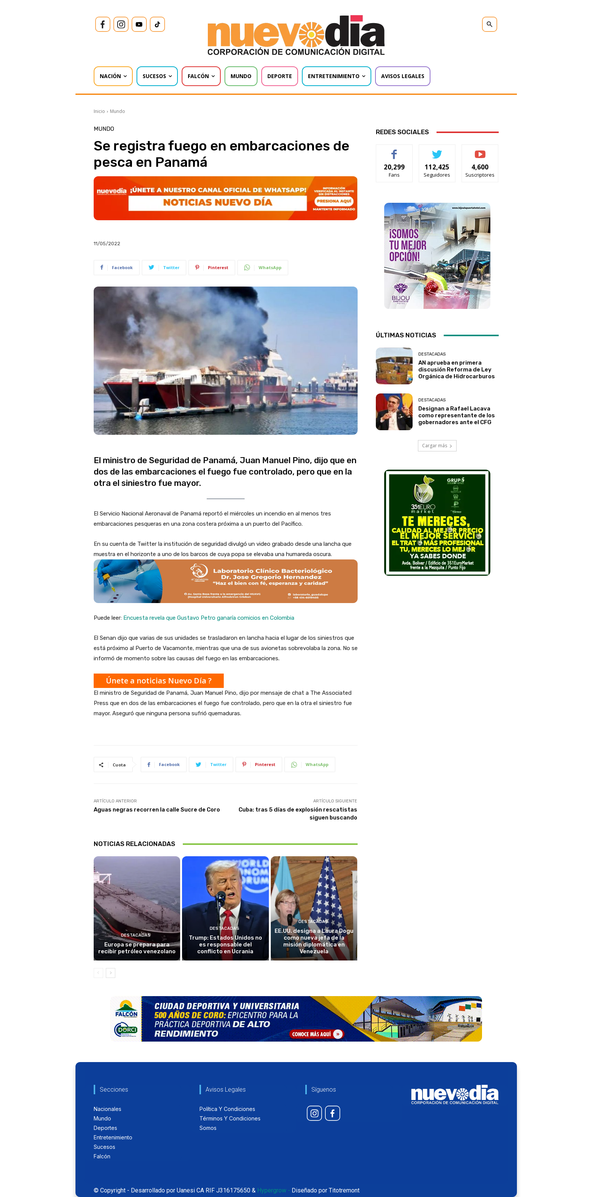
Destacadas (136, 935)
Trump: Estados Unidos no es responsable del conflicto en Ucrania (225, 944)
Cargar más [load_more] (437, 445)
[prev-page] (98, 973)
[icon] (103, 24)
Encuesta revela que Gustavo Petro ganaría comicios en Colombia (208, 617)
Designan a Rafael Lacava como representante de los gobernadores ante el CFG (456, 415)
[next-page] (110, 973)
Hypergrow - (273, 1190)
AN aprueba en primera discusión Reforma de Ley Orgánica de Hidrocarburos (456, 369)
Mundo (117, 111)
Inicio (99, 111)
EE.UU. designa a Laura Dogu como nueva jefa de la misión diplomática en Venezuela (314, 941)
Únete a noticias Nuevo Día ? (159, 680)
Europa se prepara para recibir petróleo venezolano (137, 948)
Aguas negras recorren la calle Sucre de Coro (157, 809)
